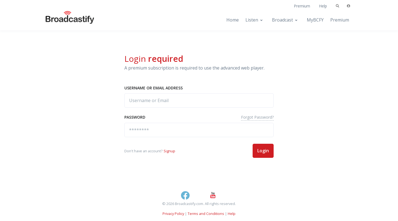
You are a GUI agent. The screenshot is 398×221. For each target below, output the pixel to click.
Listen (251, 20)
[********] (199, 130)
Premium (302, 6)
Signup (169, 150)
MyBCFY (315, 20)
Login (263, 151)
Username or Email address (153, 87)
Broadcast (282, 20)
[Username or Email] (199, 100)
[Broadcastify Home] (64, 20)
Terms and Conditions (206, 213)
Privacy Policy (173, 213)
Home (232, 20)
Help (323, 6)
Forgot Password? (257, 117)
